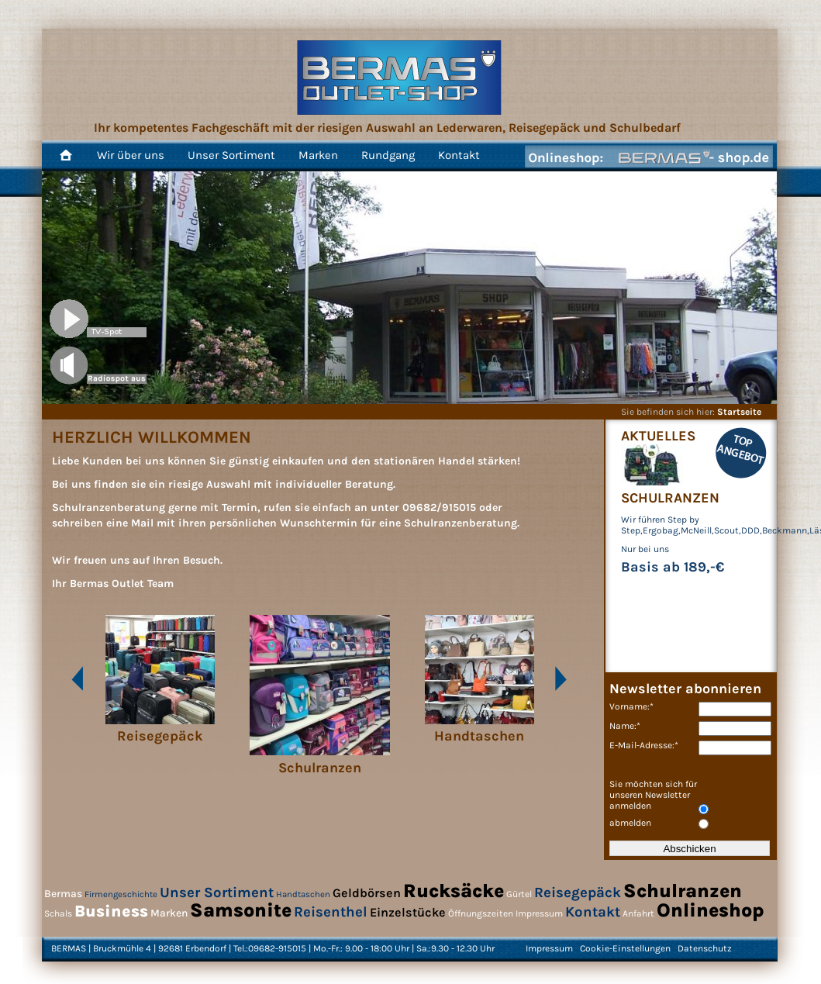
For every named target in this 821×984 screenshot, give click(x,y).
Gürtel (519, 894)
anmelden (630, 805)
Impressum (539, 913)
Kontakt (459, 155)
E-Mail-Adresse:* (643, 745)
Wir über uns (130, 155)
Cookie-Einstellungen (625, 948)
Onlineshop (710, 910)
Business (111, 911)
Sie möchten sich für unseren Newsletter (653, 789)
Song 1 (98, 365)
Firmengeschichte (121, 894)
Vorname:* (631, 706)
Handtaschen (303, 894)
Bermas (63, 893)
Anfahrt (638, 913)
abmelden (630, 822)
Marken (318, 155)
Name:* (624, 725)
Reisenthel (330, 911)
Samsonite (240, 910)
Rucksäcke (453, 890)
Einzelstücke (408, 912)
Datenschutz (705, 948)
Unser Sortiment (231, 155)
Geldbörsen (367, 893)
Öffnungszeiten (480, 913)
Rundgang (388, 155)
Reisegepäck (577, 892)
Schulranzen (682, 890)
